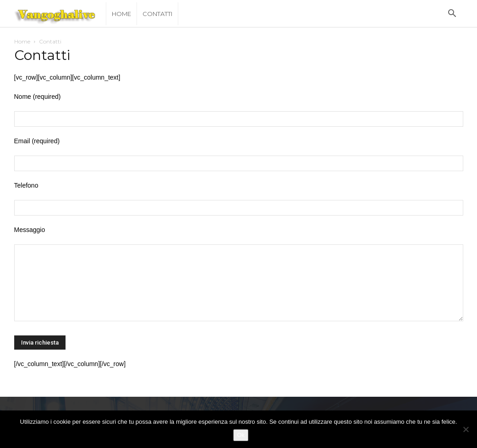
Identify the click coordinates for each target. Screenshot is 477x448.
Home (121, 13)
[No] (465, 429)
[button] (452, 14)
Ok (241, 435)
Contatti (157, 13)
